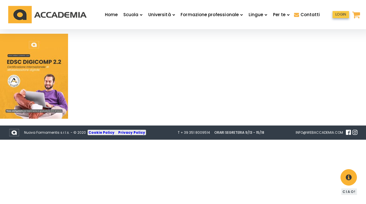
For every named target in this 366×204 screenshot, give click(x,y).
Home (111, 15)
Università (161, 15)
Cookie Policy (101, 132)
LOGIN (340, 14)
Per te (281, 15)
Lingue (258, 15)
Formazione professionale (212, 15)
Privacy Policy (131, 132)
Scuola (133, 15)
